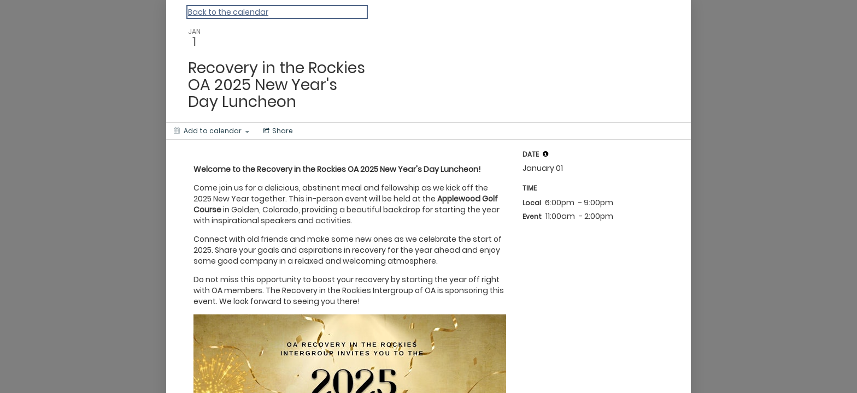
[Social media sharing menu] (277, 131)
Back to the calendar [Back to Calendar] (228, 12)
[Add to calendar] (211, 131)
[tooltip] (545, 154)
